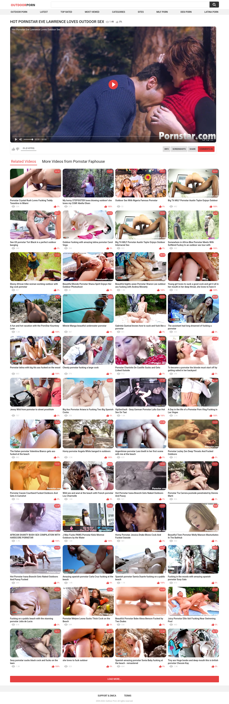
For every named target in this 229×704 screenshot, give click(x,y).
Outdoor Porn (19, 12)
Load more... (115, 679)
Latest (44, 12)
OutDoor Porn (111, 701)
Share (193, 149)
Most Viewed (92, 12)
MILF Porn (162, 12)
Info (166, 149)
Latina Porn (211, 12)
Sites (141, 12)
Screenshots (179, 149)
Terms (127, 695)
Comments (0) (206, 149)
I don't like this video (17, 149)
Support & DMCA (107, 695)
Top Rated (66, 12)
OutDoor (23, 5)
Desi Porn (186, 12)
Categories (118, 12)
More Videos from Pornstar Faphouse (73, 161)
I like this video (13, 149)
